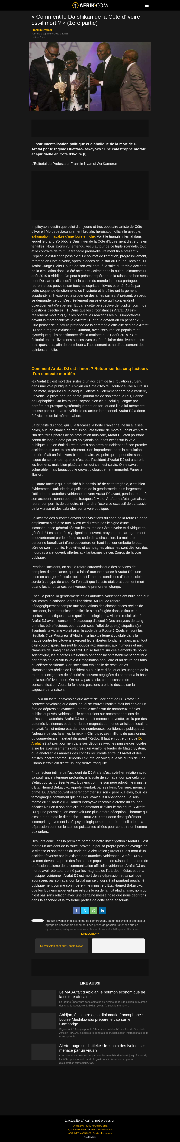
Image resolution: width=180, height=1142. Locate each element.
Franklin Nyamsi (41, 29)
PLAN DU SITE (100, 1126)
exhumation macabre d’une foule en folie (63, 236)
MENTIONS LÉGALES (101, 1129)
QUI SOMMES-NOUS (78, 1129)
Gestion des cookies (102, 1133)
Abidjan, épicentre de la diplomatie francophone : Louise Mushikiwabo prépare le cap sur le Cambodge (101, 1019)
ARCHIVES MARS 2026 (79, 1133)
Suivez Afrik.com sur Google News (61, 945)
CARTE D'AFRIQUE (81, 1126)
